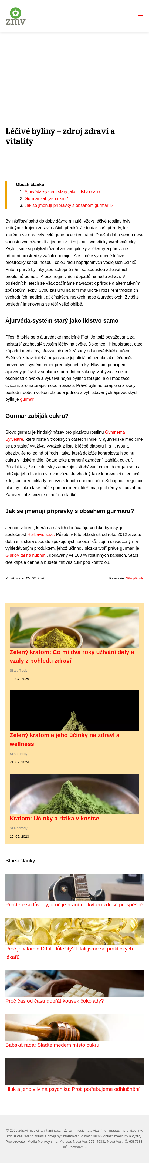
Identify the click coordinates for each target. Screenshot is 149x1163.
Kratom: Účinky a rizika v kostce (54, 818)
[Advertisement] (74, 72)
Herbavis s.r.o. (41, 534)
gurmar (26, 399)
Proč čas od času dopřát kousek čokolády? (54, 1001)
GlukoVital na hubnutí (26, 555)
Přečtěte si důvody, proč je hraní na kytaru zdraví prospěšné (74, 904)
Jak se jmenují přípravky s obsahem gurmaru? (69, 205)
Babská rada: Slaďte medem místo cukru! (53, 1045)
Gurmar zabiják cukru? (46, 198)
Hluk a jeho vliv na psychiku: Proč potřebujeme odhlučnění (72, 1089)
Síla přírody (135, 578)
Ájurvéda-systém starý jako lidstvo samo (63, 191)
